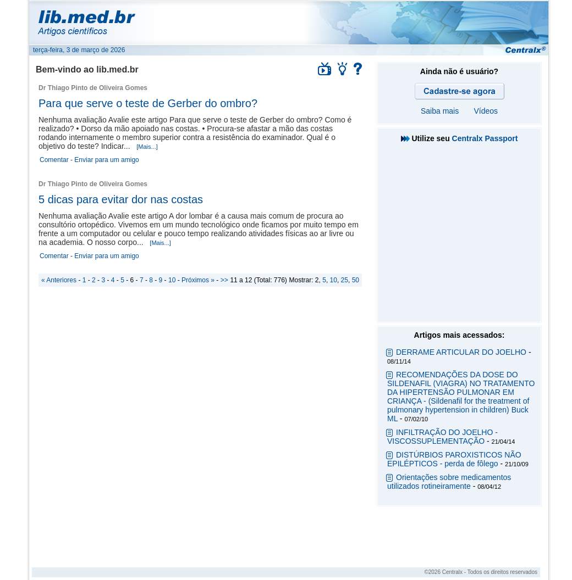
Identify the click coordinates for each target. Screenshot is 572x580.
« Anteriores (58, 280)
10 (333, 280)
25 (344, 280)
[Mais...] (147, 146)
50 (355, 280)
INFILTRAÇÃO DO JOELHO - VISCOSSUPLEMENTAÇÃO (442, 436)
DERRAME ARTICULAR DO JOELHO (461, 352)
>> (224, 280)
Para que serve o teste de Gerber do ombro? (147, 103)
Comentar (54, 160)
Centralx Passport (485, 138)
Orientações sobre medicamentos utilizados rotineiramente (449, 481)
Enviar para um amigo (106, 160)
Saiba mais (440, 111)
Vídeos (486, 111)
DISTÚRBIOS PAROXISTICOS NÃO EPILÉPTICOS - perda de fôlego (454, 459)
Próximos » (198, 280)
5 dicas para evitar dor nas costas (120, 199)
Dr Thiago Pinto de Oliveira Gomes (92, 88)
